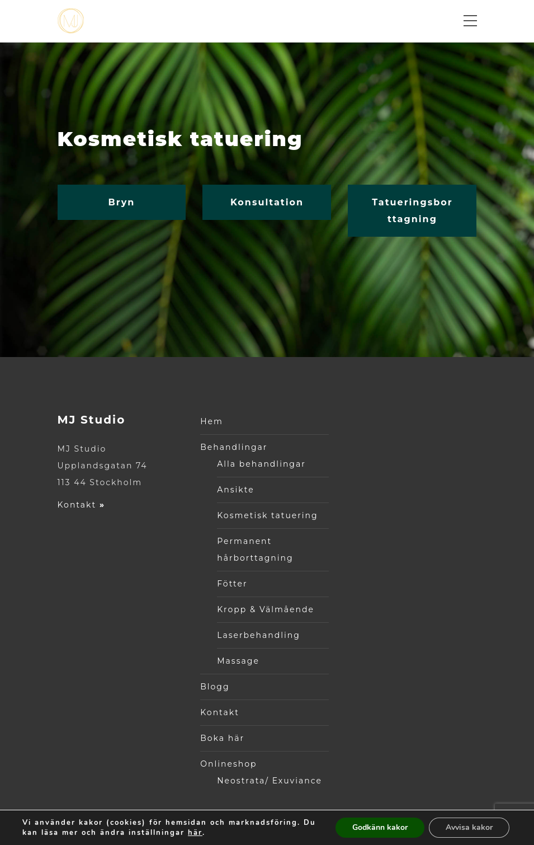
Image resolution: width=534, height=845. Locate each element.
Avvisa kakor (469, 827)
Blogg (214, 687)
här (195, 833)
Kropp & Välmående (265, 609)
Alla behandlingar (261, 464)
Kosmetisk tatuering (267, 515)
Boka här (222, 738)
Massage (238, 661)
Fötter (232, 584)
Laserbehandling (258, 635)
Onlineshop (228, 764)
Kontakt (82, 505)
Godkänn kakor (380, 827)
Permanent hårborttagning (255, 549)
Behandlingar (233, 447)
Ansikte (235, 490)
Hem (211, 421)
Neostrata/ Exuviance (269, 781)
